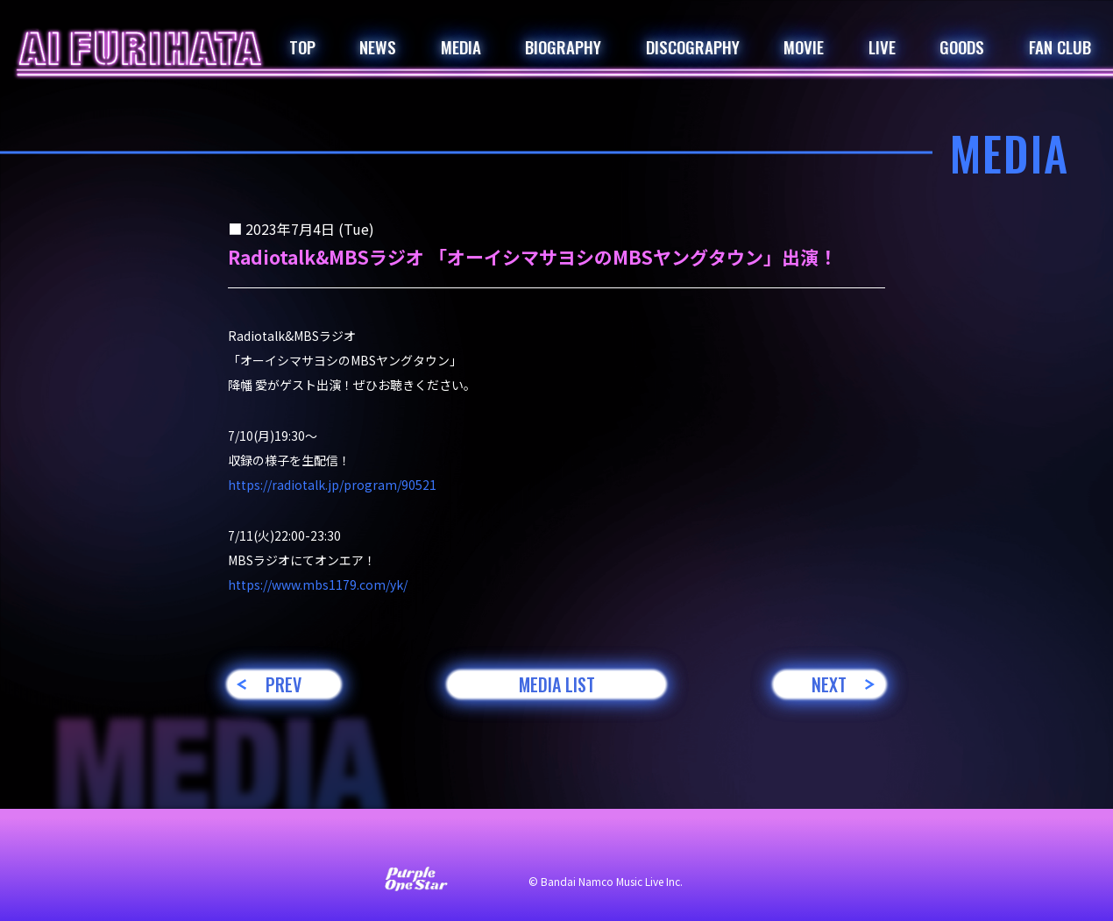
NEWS (377, 46)
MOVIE (803, 46)
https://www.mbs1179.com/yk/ (318, 584)
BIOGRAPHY (563, 46)
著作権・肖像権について (738, 844)
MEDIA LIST (557, 684)
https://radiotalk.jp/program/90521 (332, 484)
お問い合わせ (320, 844)
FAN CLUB (1060, 46)
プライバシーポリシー (582, 844)
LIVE (882, 46)
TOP (302, 46)
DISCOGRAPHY (693, 46)
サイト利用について (439, 844)
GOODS (961, 46)
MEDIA (461, 46)
